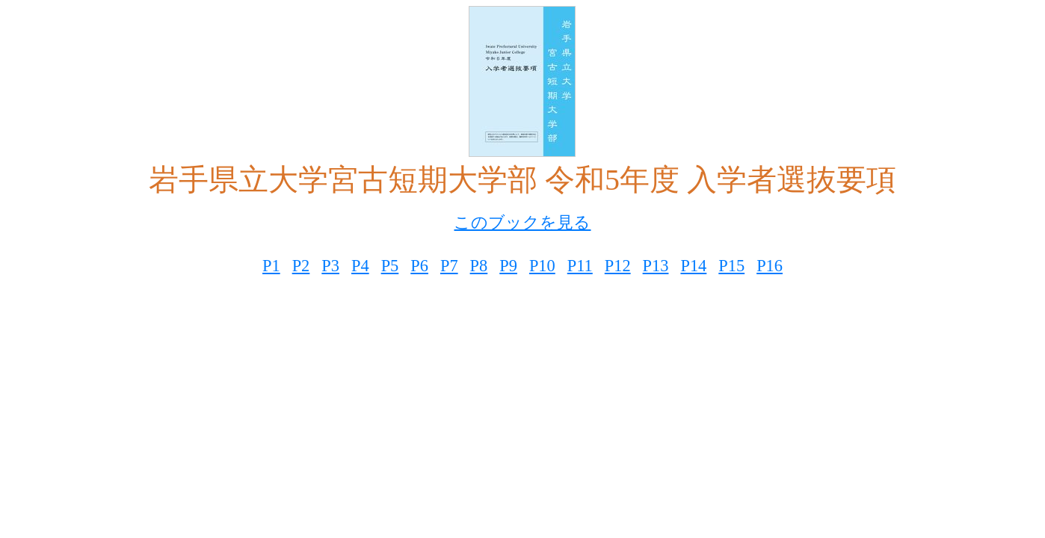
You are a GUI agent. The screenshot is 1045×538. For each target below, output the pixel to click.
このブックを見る (522, 222)
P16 (769, 265)
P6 (419, 265)
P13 (656, 265)
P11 (580, 265)
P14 (693, 265)
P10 (542, 265)
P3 (330, 265)
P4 (360, 265)
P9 (508, 265)
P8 (479, 265)
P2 (301, 265)
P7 (449, 265)
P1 (271, 265)
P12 (618, 265)
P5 (390, 265)
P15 (731, 265)
